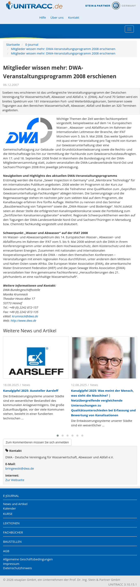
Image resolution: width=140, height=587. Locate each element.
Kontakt (73, 17)
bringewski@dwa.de (19, 468)
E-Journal (31, 44)
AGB (6, 551)
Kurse (8, 514)
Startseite (13, 44)
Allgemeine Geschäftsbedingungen (28, 559)
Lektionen (11, 523)
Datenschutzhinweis (17, 568)
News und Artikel (15, 504)
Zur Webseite (14, 480)
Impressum (11, 564)
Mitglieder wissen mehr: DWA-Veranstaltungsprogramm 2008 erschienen (63, 49)
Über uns (57, 17)
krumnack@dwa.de (25, 316)
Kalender (9, 508)
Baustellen (12, 541)
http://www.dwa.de (23, 320)
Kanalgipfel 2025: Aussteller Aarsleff (30, 390)
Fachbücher (13, 532)
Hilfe (42, 17)
